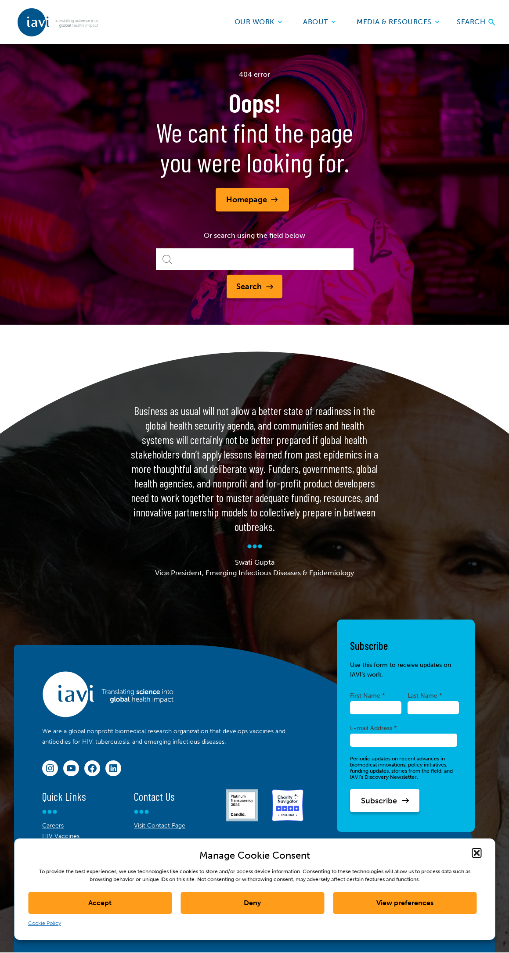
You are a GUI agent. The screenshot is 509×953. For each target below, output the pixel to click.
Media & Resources (398, 22)
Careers (53, 825)
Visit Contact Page (159, 825)
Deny (252, 903)
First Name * (367, 695)
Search (476, 22)
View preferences (404, 903)
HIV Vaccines (60, 836)
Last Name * (425, 695)
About (319, 22)
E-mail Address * (373, 728)
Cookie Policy (44, 923)
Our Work (258, 22)
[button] (476, 853)
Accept (100, 903)
